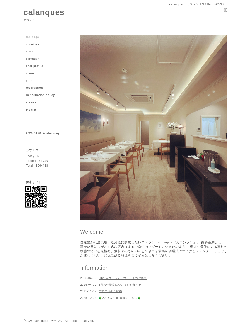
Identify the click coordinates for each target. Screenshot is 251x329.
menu (30, 73)
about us (32, 44)
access (31, 102)
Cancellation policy (40, 95)
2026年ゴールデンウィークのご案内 (123, 278)
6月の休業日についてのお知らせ (120, 284)
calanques (44, 12)
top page (32, 37)
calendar (32, 58)
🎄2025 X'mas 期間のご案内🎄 (120, 298)
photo (30, 80)
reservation (34, 87)
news (30, 51)
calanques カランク (48, 320)
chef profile (34, 66)
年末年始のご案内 (110, 291)
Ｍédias (31, 109)
